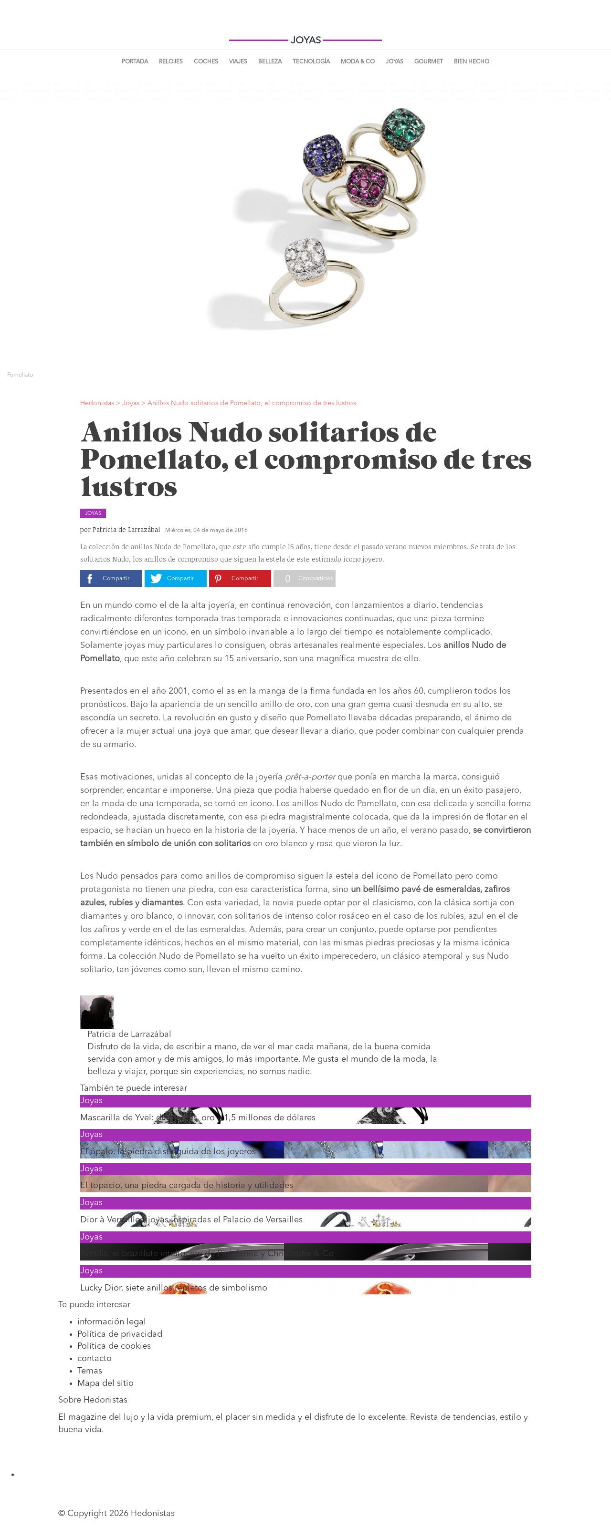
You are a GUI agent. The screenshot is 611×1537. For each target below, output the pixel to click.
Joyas (394, 62)
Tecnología (311, 62)
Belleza (270, 62)
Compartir (116, 579)
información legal (111, 1322)
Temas (89, 1371)
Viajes (238, 62)
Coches (206, 62)
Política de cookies (114, 1346)
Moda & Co (358, 62)
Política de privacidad (119, 1334)
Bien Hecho (471, 62)
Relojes (171, 62)
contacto (94, 1358)
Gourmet (428, 62)
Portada (135, 62)
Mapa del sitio (105, 1383)
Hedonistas (305, 24)
